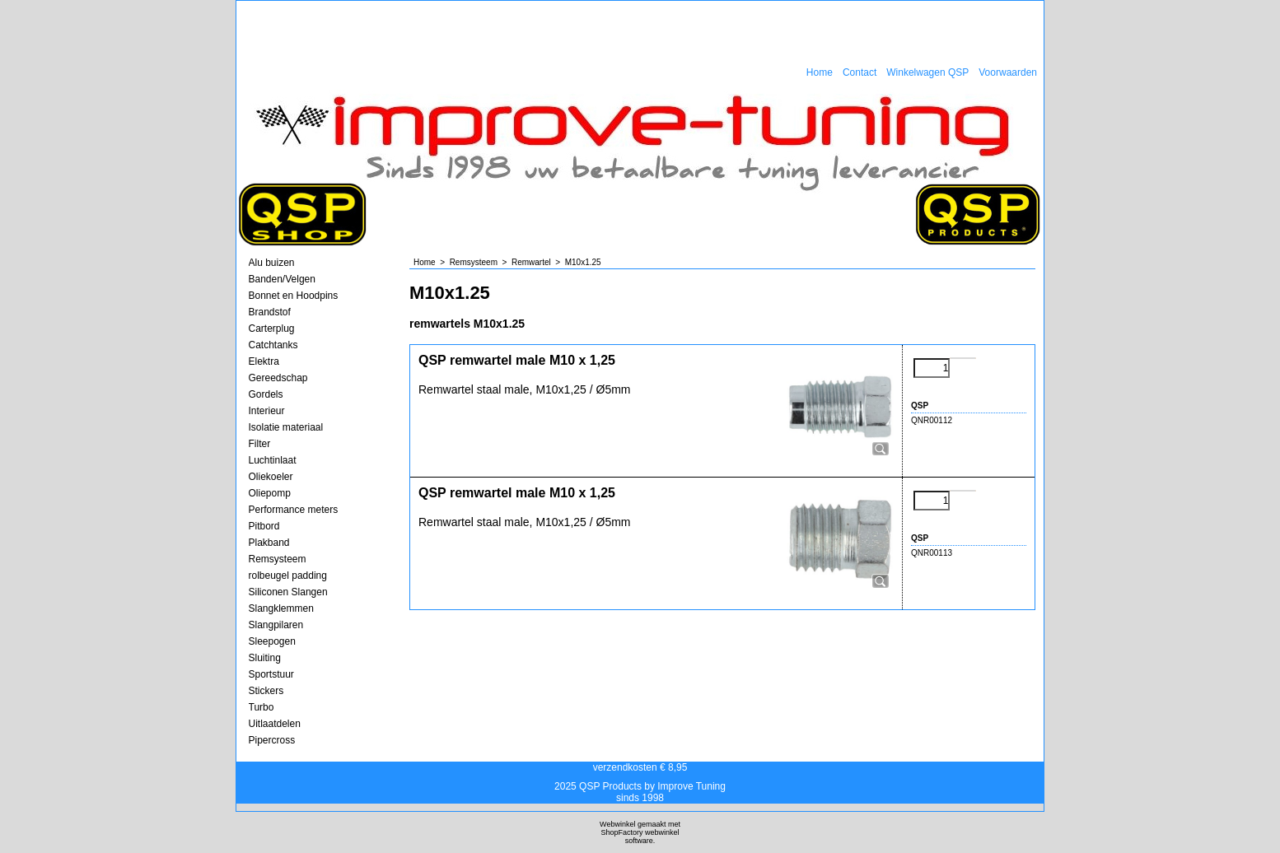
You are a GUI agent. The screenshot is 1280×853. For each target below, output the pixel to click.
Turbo (261, 707)
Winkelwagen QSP (927, 72)
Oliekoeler (271, 476)
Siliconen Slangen (288, 592)
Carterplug (272, 328)
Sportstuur (271, 674)
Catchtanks (273, 345)
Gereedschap (278, 378)
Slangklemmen (281, 608)
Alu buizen (272, 262)
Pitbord (264, 526)
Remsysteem (277, 559)
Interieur (267, 411)
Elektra (264, 361)
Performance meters (294, 509)
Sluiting (265, 658)
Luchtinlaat (273, 460)
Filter (260, 444)
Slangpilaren (276, 625)
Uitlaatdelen (275, 723)
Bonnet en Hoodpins (294, 295)
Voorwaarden (1008, 72)
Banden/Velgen (282, 279)
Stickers (266, 691)
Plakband (269, 542)
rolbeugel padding (288, 575)
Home (819, 72)
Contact (859, 72)
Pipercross (272, 740)
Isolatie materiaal (286, 427)
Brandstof (270, 312)
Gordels (266, 394)
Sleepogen (272, 641)
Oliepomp (270, 493)
